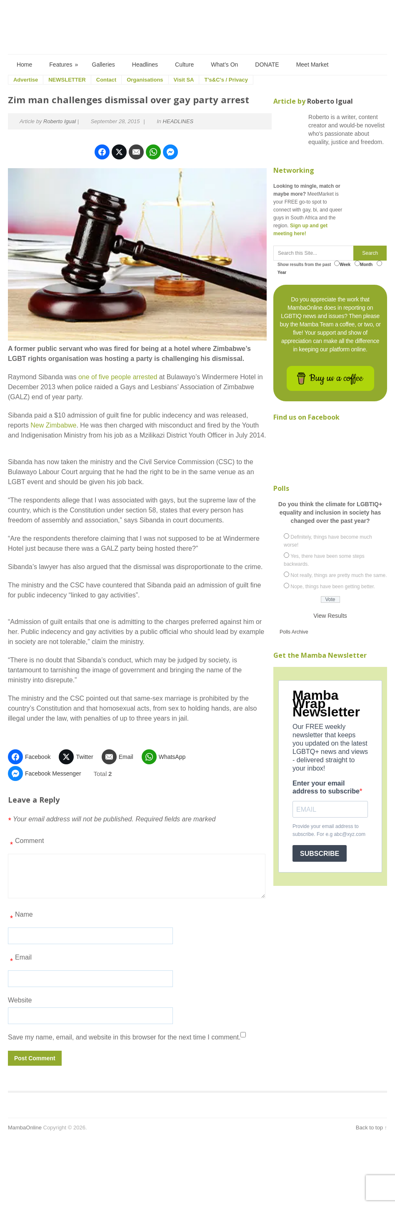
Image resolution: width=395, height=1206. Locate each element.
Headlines (145, 64)
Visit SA (184, 80)
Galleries (103, 64)
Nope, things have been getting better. (332, 586)
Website (20, 1000)
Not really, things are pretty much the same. (338, 575)
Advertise (25, 80)
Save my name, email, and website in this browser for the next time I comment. (124, 1037)
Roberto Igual (59, 121)
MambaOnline (25, 1127)
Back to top (369, 1127)
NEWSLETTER (67, 80)
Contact (106, 80)
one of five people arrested (117, 376)
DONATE (267, 64)
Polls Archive (294, 632)
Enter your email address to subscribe (326, 787)
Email (20, 960)
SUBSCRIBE (319, 853)
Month (363, 264)
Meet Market (312, 64)
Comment (26, 844)
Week (342, 264)
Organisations (145, 80)
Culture (184, 64)
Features (64, 65)
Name (20, 917)
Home (24, 64)
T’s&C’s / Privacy (226, 80)
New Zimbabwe (53, 425)
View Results (330, 615)
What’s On (224, 64)
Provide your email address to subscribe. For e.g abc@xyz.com (328, 830)
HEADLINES (178, 121)
